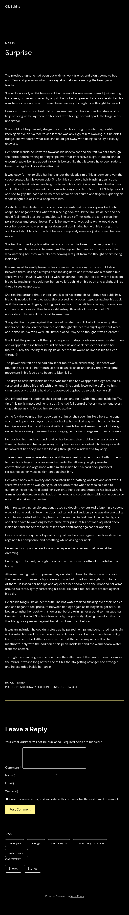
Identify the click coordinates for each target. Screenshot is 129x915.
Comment (13, 772)
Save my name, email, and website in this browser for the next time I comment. (64, 803)
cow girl (70, 687)
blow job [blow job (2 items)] (15, 847)
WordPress (77, 900)
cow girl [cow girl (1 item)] (36, 847)
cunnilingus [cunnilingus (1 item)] (59, 847)
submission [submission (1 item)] (16, 857)
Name (9, 779)
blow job (56, 687)
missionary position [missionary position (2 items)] (90, 847)
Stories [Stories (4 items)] (32, 872)
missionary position (34, 687)
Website (10, 795)
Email (9, 787)
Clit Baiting (12, 6)
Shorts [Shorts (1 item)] (13, 872)
